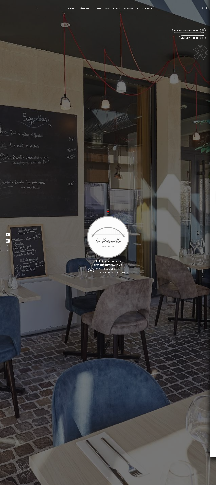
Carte (116, 9)
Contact (147, 9)
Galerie (97, 9)
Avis (107, 9)
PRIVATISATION (131, 9)
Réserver (84, 9)
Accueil (72, 9)
